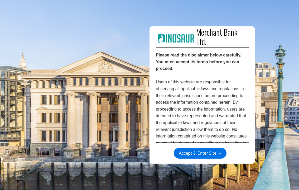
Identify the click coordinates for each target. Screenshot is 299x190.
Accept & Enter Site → (200, 153)
